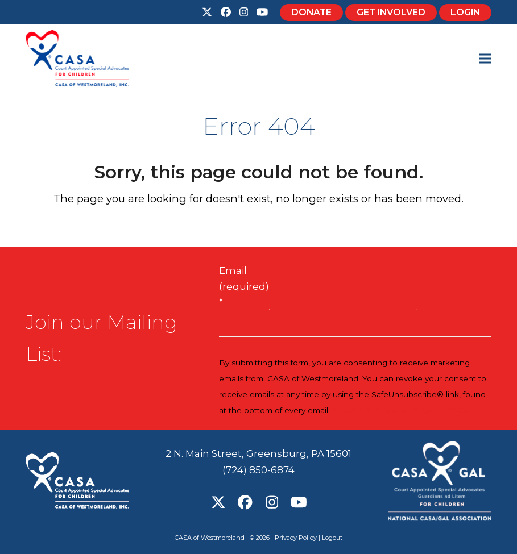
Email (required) (244, 286)
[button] (485, 59)
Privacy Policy (296, 537)
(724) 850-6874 (258, 470)
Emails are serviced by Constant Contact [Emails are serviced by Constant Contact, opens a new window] (410, 410)
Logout (332, 537)
